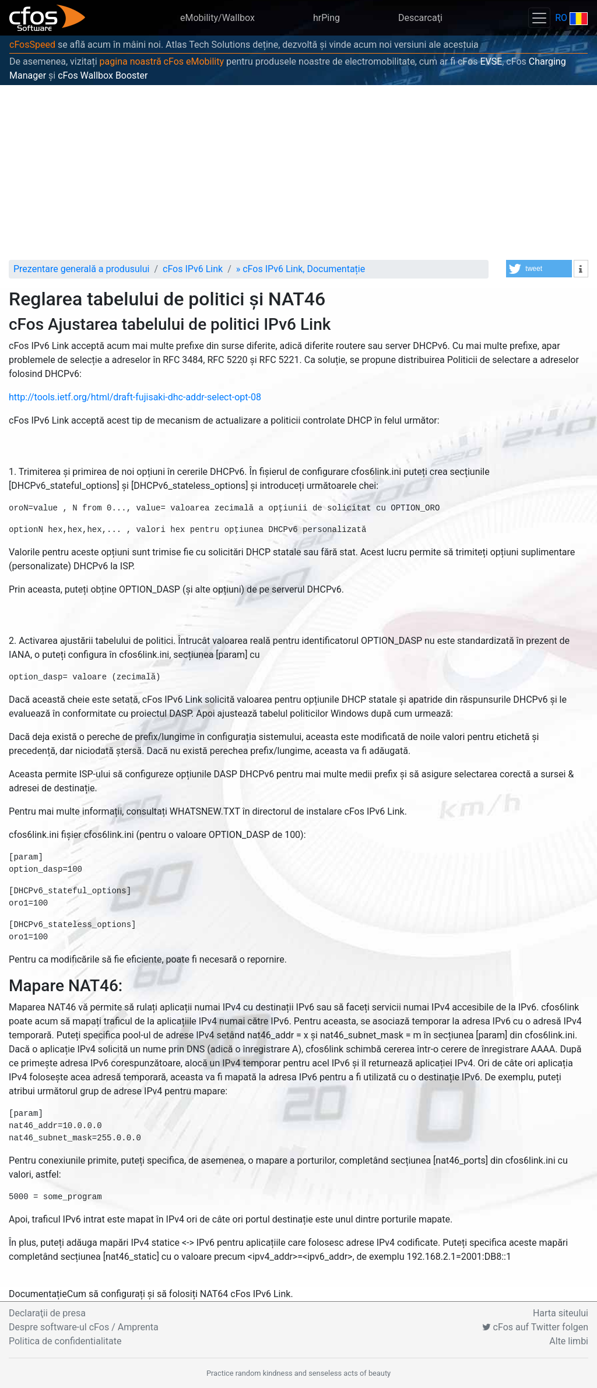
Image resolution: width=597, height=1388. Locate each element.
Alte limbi (568, 1341)
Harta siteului (560, 1313)
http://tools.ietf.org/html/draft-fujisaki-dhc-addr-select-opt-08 (135, 397)
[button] (539, 268)
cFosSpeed (32, 44)
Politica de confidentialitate (65, 1341)
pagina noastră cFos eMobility (162, 61)
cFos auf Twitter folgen (535, 1327)
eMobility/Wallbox (217, 17)
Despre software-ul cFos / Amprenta (84, 1327)
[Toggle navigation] (539, 18)
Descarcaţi (420, 17)
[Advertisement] (298, 172)
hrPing (326, 17)
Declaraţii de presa (47, 1313)
